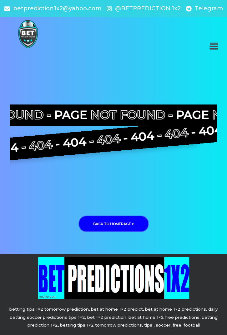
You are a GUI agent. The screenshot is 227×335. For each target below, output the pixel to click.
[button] (214, 46)
